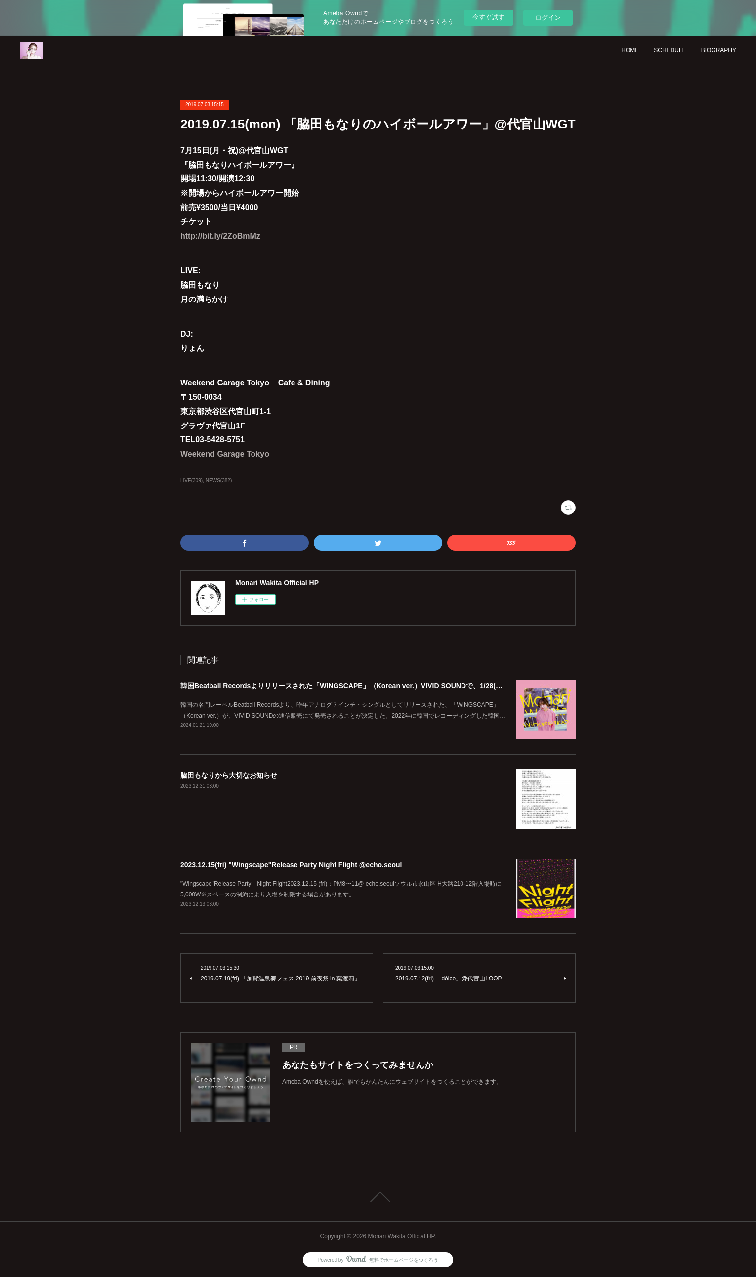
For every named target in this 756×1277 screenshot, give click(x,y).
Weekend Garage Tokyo (224, 454)
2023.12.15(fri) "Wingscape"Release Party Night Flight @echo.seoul (291, 865)
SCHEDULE (670, 50)
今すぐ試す (488, 17)
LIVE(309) (191, 480)
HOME (630, 50)
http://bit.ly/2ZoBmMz (220, 236)
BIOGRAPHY (718, 50)
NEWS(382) (219, 480)
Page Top (378, 1197)
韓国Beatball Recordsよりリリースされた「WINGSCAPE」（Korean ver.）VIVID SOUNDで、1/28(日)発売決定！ (360, 686)
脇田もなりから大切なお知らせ (228, 775)
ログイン (548, 17)
